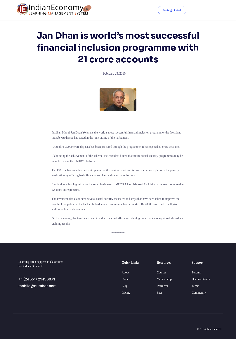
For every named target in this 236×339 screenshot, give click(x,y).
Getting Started (172, 10)
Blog (124, 285)
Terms (195, 285)
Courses (161, 272)
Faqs (159, 292)
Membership (164, 279)
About (125, 272)
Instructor (162, 285)
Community (199, 292)
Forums (196, 272)
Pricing (126, 292)
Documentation (201, 279)
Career (126, 279)
